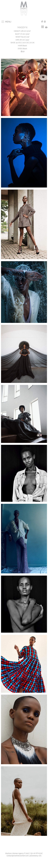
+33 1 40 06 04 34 (36, 853)
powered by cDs (35, 855)
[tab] (42, 27)
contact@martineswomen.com (18, 855)
